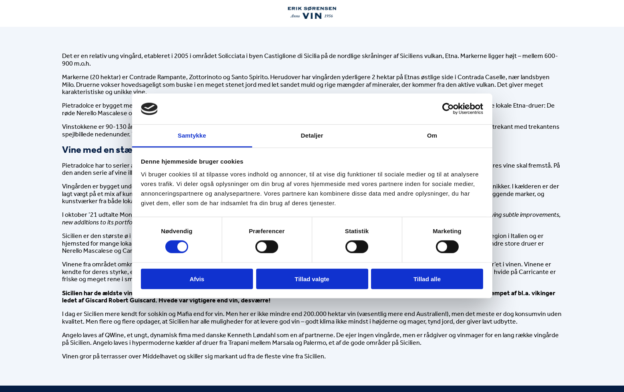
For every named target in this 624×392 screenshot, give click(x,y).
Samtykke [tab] (192, 135)
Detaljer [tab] (312, 135)
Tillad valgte (312, 278)
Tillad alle (427, 278)
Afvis (197, 278)
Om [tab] (432, 135)
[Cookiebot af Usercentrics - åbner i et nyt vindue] (448, 109)
